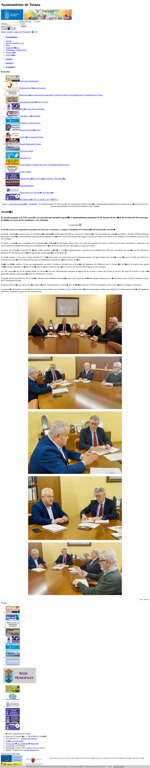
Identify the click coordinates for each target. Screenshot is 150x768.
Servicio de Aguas (19, 151)
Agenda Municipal (20, 186)
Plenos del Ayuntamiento (22, 81)
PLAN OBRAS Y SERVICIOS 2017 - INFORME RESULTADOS (37, 165)
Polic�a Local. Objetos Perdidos (25, 109)
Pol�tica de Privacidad (14, 741)
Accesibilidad (22, 744)
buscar (3, 26)
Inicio (4, 204)
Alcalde (8, 41)
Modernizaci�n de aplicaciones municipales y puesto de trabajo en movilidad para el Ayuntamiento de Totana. (54, 95)
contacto (10, 32)
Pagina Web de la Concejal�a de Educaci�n (30, 193)
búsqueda (27, 32)
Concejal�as (11, 55)
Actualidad (33, 204)
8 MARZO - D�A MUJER (23, 116)
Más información (119, 766)
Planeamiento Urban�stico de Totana (27, 102)
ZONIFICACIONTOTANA (23, 123)
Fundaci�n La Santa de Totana (24, 137)
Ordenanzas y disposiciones (16, 50)
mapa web (18, 32)
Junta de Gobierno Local (15, 43)
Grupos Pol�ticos (13, 48)
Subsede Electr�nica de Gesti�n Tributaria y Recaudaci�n (36, 179)
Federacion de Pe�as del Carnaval (26, 88)
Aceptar (109, 766)
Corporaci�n (11, 52)
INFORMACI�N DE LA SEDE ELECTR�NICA (32, 200)
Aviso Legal (10, 744)
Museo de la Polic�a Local (23, 130)
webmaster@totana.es (29, 739)
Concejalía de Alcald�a (18, 204)
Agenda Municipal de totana (23, 144)
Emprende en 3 (18, 158)
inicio (3, 32)
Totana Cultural (18, 172)
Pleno (8, 45)
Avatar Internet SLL (31, 750)
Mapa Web (35, 744)
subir (4, 603)
